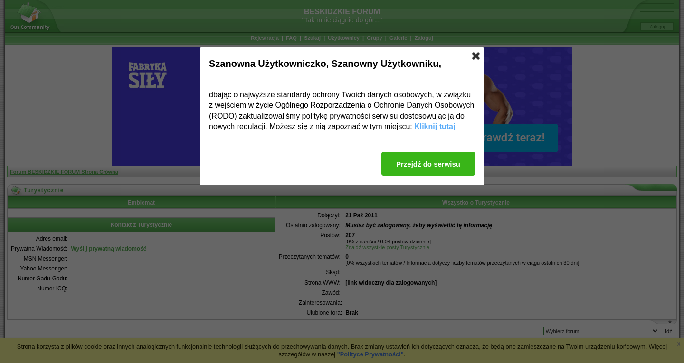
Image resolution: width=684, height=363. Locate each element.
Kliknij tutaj (434, 126)
